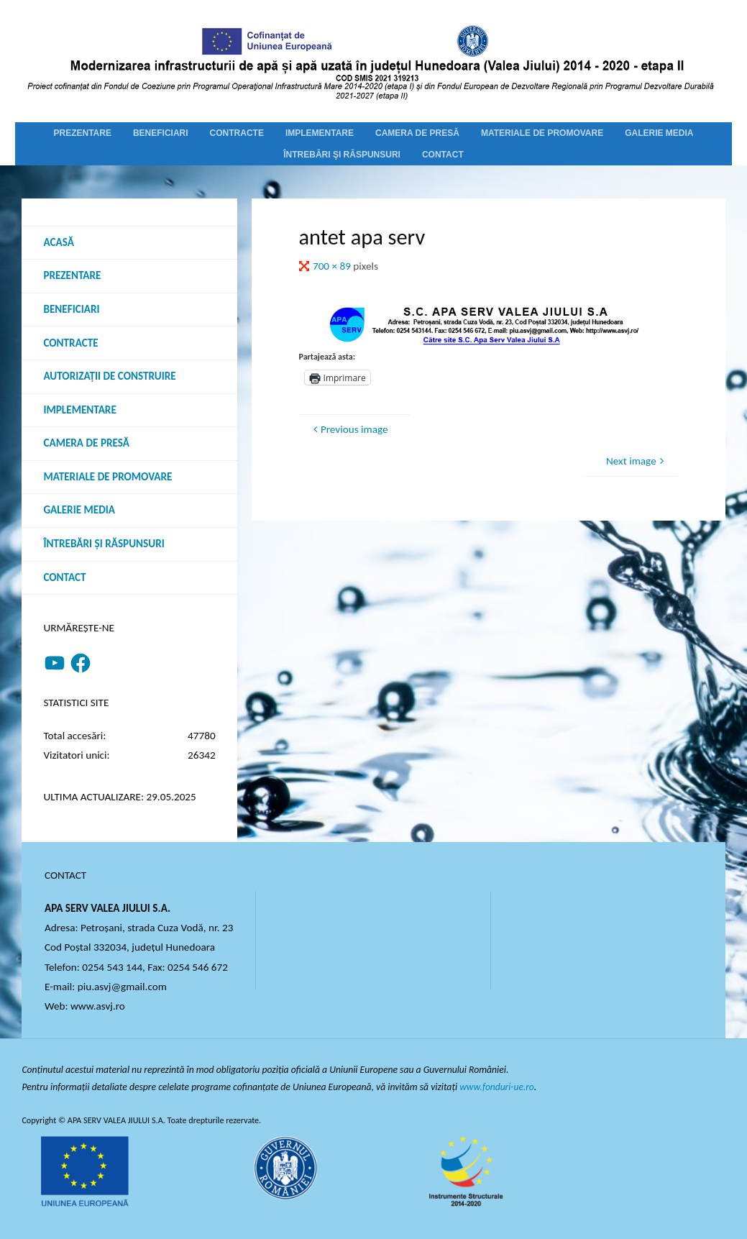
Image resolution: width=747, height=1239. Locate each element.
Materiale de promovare (107, 476)
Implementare (79, 409)
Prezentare (72, 275)
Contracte (70, 343)
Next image (636, 460)
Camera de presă (86, 442)
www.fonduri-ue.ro (497, 1087)
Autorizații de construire (109, 376)
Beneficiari (71, 309)
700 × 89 (333, 266)
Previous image (349, 429)
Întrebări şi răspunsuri (103, 543)
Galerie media (79, 509)
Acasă (58, 242)
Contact (64, 577)
